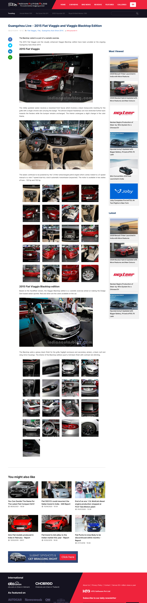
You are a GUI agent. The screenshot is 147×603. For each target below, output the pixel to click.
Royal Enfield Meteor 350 (78, 13)
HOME (63, 5)
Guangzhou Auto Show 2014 (52, 31)
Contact (107, 585)
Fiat (39, 31)
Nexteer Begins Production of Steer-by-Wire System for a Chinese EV (121, 125)
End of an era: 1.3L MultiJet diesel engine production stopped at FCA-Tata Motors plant (90, 504)
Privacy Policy (97, 585)
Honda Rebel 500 (26, 13)
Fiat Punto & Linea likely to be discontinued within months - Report (88, 538)
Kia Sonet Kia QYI (42, 13)
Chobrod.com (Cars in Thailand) (47, 587)
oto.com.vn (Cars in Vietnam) (19, 587)
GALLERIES (121, 5)
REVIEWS (98, 5)
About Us (86, 585)
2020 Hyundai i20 (58, 13)
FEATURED (109, 5)
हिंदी (133, 5)
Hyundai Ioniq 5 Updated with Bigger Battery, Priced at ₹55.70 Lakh (122, 152)
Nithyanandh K (71, 31)
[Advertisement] (124, 34)
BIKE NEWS (86, 5)
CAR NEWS (73, 5)
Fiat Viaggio (31, 31)
